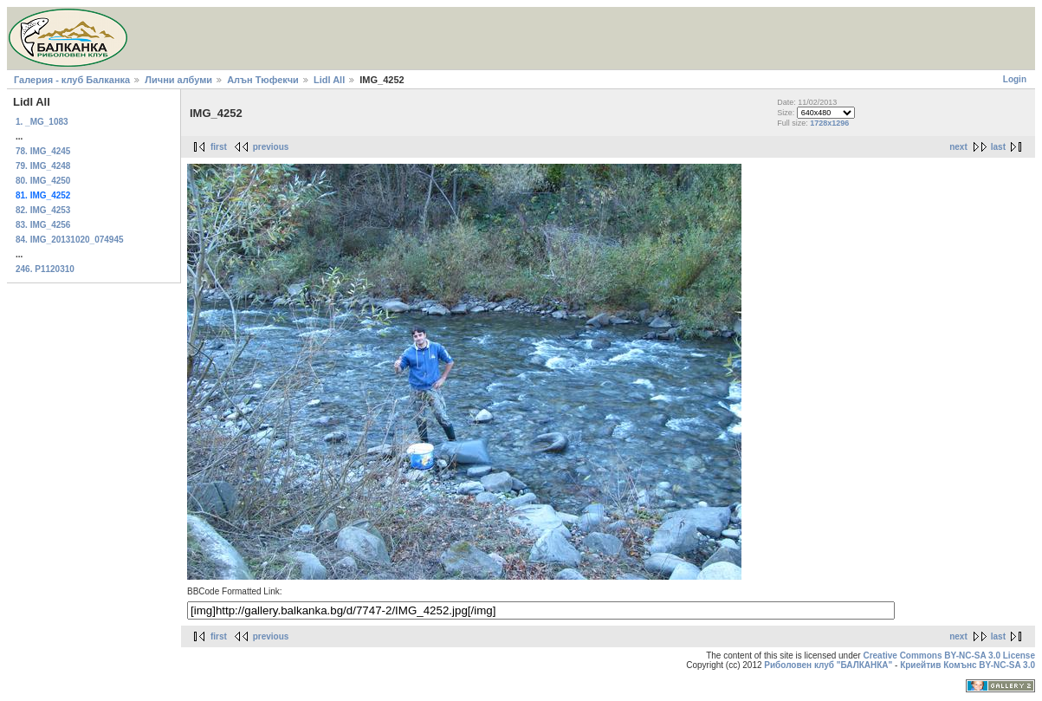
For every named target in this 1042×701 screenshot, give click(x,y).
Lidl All (329, 80)
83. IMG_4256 (43, 225)
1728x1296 (829, 123)
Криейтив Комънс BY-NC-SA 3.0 (967, 665)
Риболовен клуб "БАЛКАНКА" (828, 665)
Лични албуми (178, 80)
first (218, 147)
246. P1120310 (45, 269)
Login (1014, 79)
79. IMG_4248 (43, 166)
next (958, 147)
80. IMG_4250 (43, 180)
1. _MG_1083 (42, 122)
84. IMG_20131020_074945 (70, 239)
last (998, 147)
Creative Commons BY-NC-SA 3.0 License (949, 655)
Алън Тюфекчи (263, 80)
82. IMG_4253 (43, 210)
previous (271, 147)
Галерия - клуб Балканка (72, 80)
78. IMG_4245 (43, 151)
